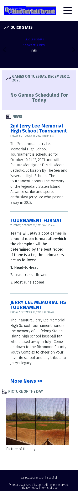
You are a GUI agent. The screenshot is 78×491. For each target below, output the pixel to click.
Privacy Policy (29, 488)
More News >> (26, 381)
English (40, 478)
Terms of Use (49, 488)
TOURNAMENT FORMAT (36, 220)
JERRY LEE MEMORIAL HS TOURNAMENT (38, 304)
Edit (34, 51)
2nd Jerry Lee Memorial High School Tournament (38, 128)
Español (52, 478)
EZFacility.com (34, 485)
